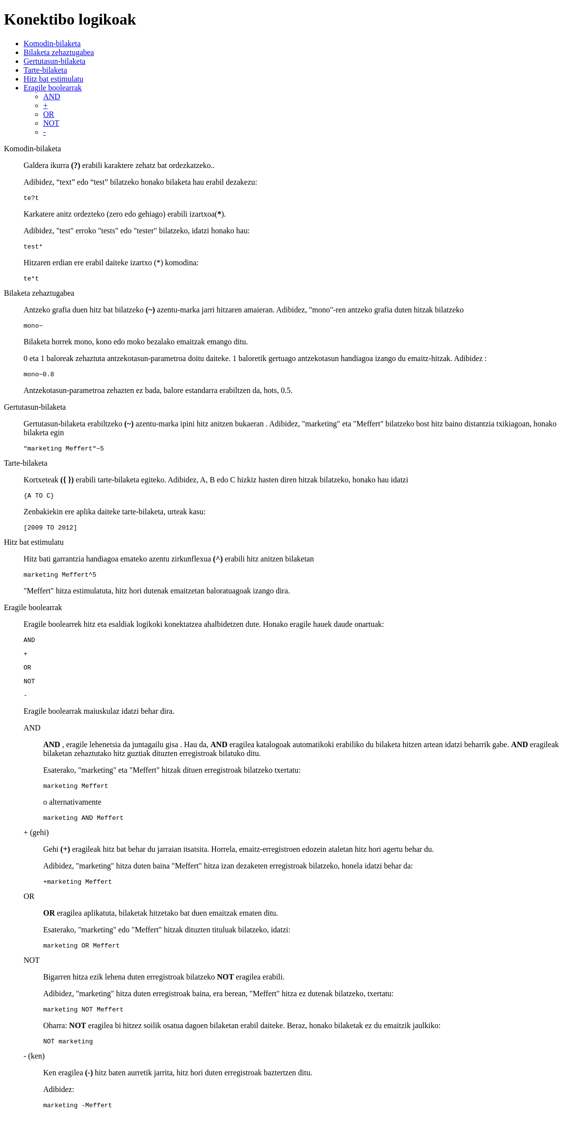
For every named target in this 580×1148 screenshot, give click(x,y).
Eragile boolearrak (53, 88)
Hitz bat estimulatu (53, 79)
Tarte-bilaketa (45, 70)
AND (51, 96)
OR (48, 114)
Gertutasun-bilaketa (54, 61)
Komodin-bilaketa (52, 43)
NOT (51, 123)
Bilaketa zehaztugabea (59, 52)
